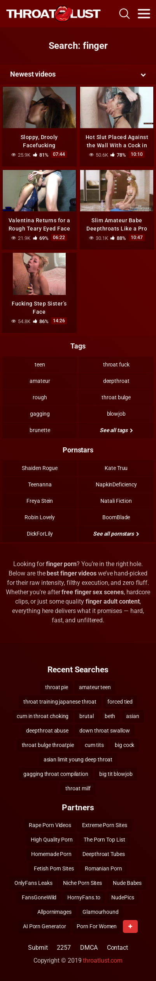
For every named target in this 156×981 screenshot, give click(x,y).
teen (40, 364)
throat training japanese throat (60, 702)
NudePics (122, 897)
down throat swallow (104, 730)
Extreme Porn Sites (104, 825)
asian (132, 716)
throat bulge (116, 397)
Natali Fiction (116, 501)
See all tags (116, 430)
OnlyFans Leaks (33, 883)
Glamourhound (100, 912)
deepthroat (116, 381)
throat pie (56, 687)
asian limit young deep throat (78, 759)
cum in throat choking (42, 716)
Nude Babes (127, 883)
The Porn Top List (104, 839)
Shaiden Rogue (40, 468)
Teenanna (39, 484)
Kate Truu (116, 468)
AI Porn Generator (44, 926)
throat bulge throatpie (48, 745)
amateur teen (95, 687)
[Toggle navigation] (144, 13)
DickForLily (40, 534)
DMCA (89, 947)
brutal (86, 716)
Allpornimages (54, 912)
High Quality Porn (52, 839)
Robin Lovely (40, 517)
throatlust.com (103, 960)
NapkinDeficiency (116, 484)
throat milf (77, 788)
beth (110, 716)
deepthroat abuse (47, 730)
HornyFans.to (83, 897)
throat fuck (116, 364)
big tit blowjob (116, 774)
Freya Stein (39, 501)
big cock (124, 745)
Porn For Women (97, 926)
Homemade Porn (51, 854)
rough (40, 397)
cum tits (94, 745)
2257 (64, 947)
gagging (39, 414)
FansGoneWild (39, 897)
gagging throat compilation (55, 774)
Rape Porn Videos (50, 825)
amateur (40, 381)
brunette (40, 430)
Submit (38, 947)
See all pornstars (116, 534)
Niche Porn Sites (82, 883)
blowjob (116, 414)
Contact (117, 947)
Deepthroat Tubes (103, 854)
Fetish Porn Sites (54, 868)
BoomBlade (116, 517)
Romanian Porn (103, 868)
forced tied (120, 702)
